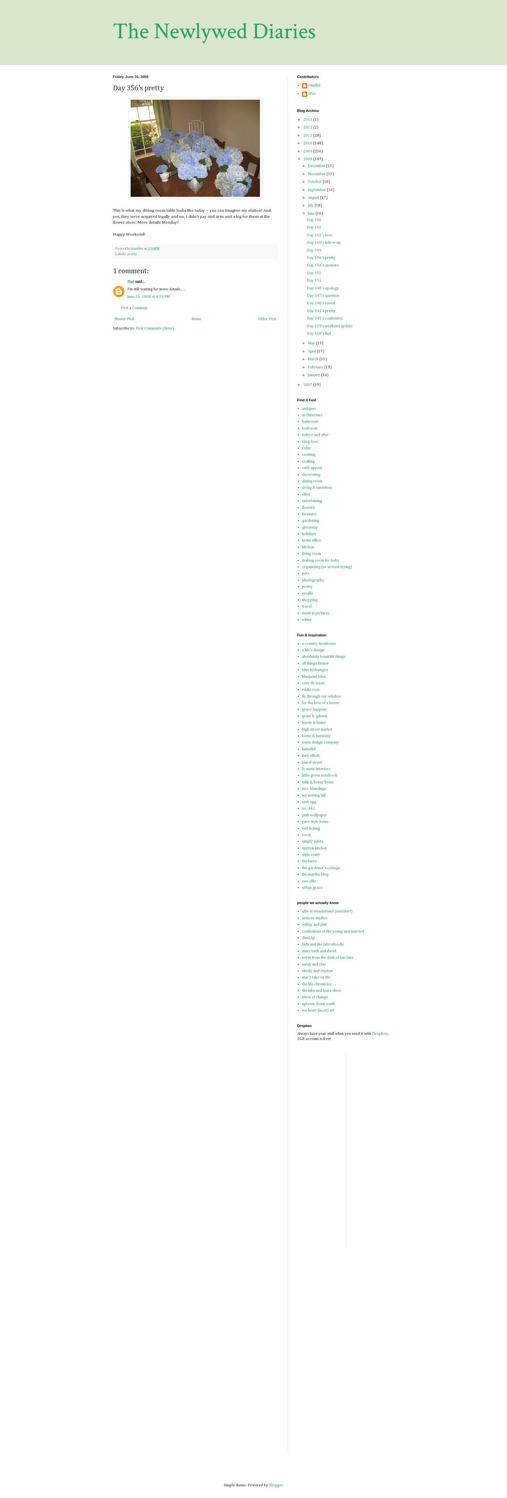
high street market (317, 730)
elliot (306, 495)
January (314, 375)
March (313, 359)
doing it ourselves (317, 488)
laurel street (312, 763)
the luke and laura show (321, 991)
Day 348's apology (323, 288)
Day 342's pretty (321, 311)
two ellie (309, 881)
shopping (310, 600)
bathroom (310, 422)
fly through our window (321, 697)
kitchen (308, 547)
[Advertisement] (402, 1097)
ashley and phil (314, 925)
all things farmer (315, 663)
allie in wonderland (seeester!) (327, 911)
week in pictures (315, 613)
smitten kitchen (314, 848)
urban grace (312, 888)
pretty (132, 254)
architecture (312, 415)
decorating (311, 475)
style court (311, 855)
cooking (309, 455)
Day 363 (314, 227)
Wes (312, 94)
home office (311, 540)
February (316, 367)
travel (307, 607)
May (312, 343)
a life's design (313, 650)
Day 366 (314, 220)
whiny (307, 620)
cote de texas (313, 683)
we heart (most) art (318, 1010)
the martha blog (315, 875)
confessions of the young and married (333, 931)
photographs (313, 580)
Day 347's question (323, 296)
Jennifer (314, 85)
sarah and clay (314, 965)
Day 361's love (319, 235)
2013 (308, 120)
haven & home (314, 723)
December (317, 166)
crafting (308, 462)
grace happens (314, 709)
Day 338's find (319, 334)
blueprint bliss (314, 677)
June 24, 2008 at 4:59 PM (148, 297)
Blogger (276, 1485)
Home (196, 319)
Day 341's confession (324, 318)
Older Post (267, 319)
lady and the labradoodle (323, 944)
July (311, 205)
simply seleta (312, 842)
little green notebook (319, 775)
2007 (308, 385)
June (312, 214)
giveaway (310, 528)
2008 (308, 159)
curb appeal (312, 468)
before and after (315, 435)
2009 (308, 151)
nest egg (309, 802)
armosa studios (314, 918)
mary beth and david (319, 951)
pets (305, 574)
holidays (309, 534)
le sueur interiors (316, 769)
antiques (309, 409)
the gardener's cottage (321, 868)
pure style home (315, 822)
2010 (308, 143)
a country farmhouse (319, 644)
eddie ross (310, 690)
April (312, 351)
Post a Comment (134, 308)
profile (307, 594)
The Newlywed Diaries (214, 31)
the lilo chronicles (316, 984)
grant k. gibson (314, 716)
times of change (315, 997)
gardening (310, 521)
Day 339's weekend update (329, 326)
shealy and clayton (317, 971)
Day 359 (314, 250)
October (315, 182)
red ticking (311, 829)
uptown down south (318, 1004)
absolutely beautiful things (323, 657)
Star (130, 282)
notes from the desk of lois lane (327, 958)
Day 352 (314, 281)
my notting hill (314, 796)
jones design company (320, 742)
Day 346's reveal (321, 303)
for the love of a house (320, 703)
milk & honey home (318, 782)
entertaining (312, 501)
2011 (308, 136)
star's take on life (316, 977)
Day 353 (314, 273)
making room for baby (320, 561)
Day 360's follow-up (324, 243)
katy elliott (311, 756)
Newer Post (124, 319)
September (317, 190)
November (317, 174)
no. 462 (308, 808)
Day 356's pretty (321, 258)
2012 (308, 127)
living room (311, 554)
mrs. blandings (314, 789)
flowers (308, 508)
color (306, 448)
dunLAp (308, 938)
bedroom (310, 428)
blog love (310, 442)
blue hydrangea (315, 670)
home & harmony (316, 736)
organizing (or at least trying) (327, 567)
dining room (312, 481)
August (314, 198)
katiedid (309, 749)
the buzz (309, 861)
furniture (309, 514)
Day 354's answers (323, 265)
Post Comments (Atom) (155, 328)
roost (306, 835)
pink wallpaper (314, 815)
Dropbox (380, 1034)
